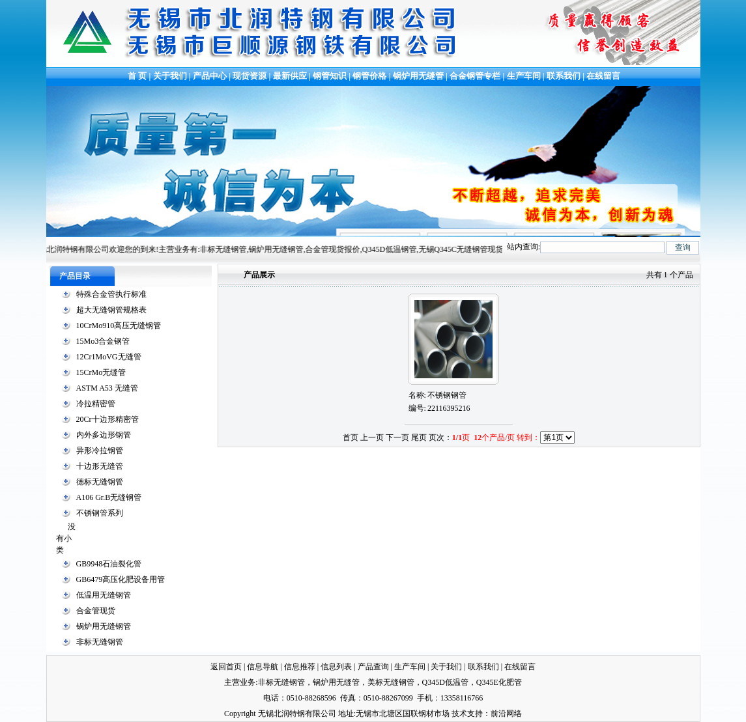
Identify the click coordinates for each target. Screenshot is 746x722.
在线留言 (603, 76)
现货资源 (250, 76)
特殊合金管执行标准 (111, 294)
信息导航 (262, 666)
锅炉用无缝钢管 (103, 626)
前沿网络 (506, 713)
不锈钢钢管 (446, 395)
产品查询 (373, 666)
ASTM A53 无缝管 (107, 388)
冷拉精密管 (95, 403)
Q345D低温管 (445, 682)
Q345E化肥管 (499, 682)
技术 (459, 713)
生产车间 (525, 76)
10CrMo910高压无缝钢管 (119, 325)
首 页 (136, 76)
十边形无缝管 (99, 466)
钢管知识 (330, 76)
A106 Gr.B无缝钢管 (109, 497)
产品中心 (210, 76)
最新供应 (291, 76)
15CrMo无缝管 (101, 372)
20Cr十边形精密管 (107, 419)
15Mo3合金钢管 (103, 341)
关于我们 (170, 76)
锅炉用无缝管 (418, 76)
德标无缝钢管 (99, 481)
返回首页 (226, 666)
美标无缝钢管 (390, 682)
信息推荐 (299, 666)
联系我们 (564, 76)
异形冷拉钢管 (99, 450)
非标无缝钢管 (99, 641)
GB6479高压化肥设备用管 (120, 579)
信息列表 (336, 666)
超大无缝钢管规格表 (111, 309)
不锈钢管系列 (99, 513)
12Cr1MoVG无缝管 (108, 356)
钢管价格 (369, 76)
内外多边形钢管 (103, 434)
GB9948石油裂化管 (109, 563)
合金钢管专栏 (475, 76)
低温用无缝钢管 (103, 595)
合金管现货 (95, 610)
